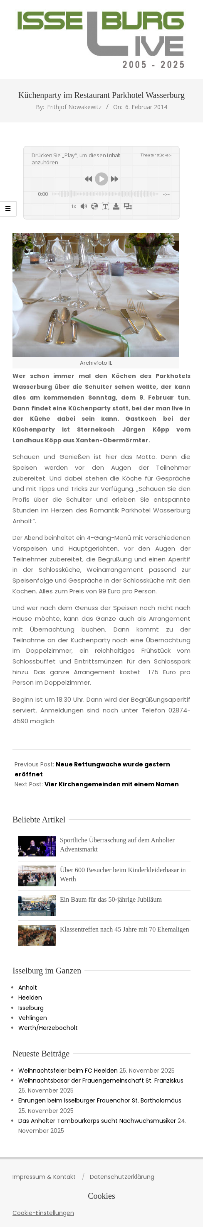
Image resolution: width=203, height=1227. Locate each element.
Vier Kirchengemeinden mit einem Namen (112, 784)
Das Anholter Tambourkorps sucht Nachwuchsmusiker (97, 1121)
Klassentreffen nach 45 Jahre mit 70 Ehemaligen (124, 929)
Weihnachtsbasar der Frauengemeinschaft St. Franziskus (100, 1080)
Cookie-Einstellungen (43, 1213)
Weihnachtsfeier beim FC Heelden (68, 1070)
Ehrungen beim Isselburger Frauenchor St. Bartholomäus (99, 1100)
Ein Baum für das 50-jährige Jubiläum (111, 899)
